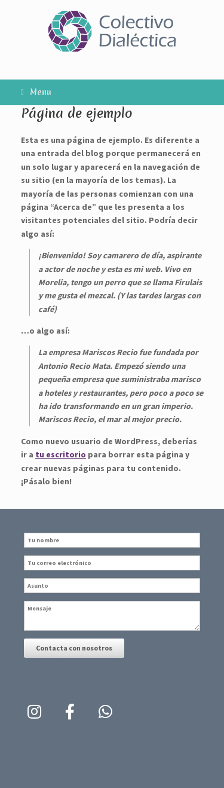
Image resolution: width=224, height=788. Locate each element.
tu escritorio (60, 454)
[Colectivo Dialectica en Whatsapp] (105, 711)
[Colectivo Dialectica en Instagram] (34, 711)
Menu (36, 92)
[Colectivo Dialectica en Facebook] (70, 711)
